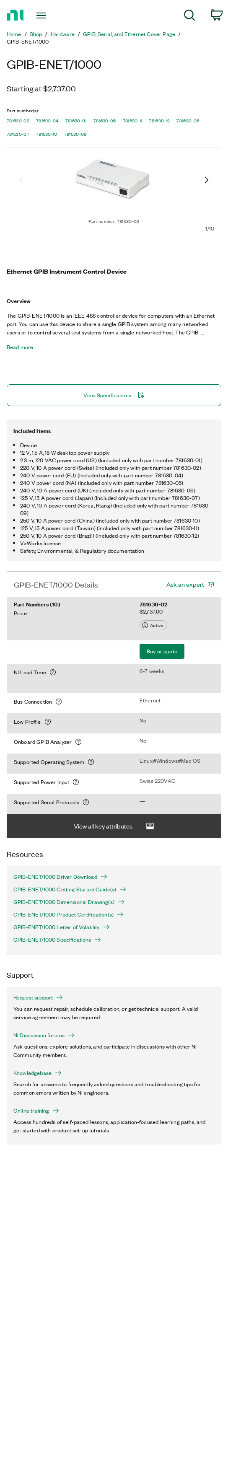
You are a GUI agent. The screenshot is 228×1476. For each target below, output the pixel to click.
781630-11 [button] (132, 120)
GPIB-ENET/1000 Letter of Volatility (61, 927)
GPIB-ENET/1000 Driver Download (60, 876)
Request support (38, 997)
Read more (20, 347)
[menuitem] (190, 16)
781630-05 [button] (104, 120)
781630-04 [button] (47, 120)
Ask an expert (185, 584)
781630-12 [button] (159, 120)
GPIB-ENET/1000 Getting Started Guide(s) (69, 889)
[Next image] (206, 180)
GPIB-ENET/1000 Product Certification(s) (68, 914)
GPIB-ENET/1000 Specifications (57, 939)
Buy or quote (162, 651)
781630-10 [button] (46, 134)
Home (14, 34)
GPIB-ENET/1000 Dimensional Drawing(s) (68, 902)
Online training (36, 1110)
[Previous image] (21, 180)
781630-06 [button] (187, 120)
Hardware (63, 34)
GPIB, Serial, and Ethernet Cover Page (129, 34)
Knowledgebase (37, 1073)
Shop (36, 34)
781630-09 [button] (75, 134)
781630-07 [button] (18, 134)
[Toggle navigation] (45, 15)
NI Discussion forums (44, 1035)
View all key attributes (114, 826)
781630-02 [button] (18, 120)
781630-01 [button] (76, 120)
